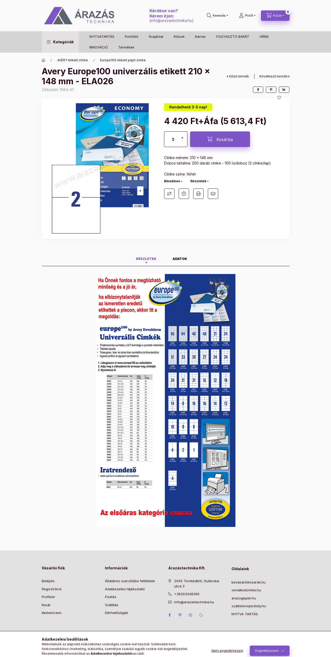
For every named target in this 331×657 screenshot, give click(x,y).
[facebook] (258, 90)
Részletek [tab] (146, 259)
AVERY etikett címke (72, 60)
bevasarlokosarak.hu (249, 582)
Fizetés (110, 597)
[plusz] (182, 135)
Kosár (46, 605)
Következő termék (273, 76)
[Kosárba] (220, 139)
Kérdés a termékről (184, 193)
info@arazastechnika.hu (171, 20)
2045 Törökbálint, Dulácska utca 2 (196, 583)
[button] (60, 42)
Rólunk (179, 36)
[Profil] (247, 15)
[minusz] (182, 143)
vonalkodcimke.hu (246, 590)
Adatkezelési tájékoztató (125, 589)
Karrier (200, 36)
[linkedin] (284, 90)
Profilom (48, 597)
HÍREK (264, 36)
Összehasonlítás (169, 193)
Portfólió (131, 36)
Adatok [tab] (180, 259)
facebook (170, 615)
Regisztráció (52, 589)
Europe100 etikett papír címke (123, 60)
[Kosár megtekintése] (275, 15)
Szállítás (111, 605)
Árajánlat (156, 36)
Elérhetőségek (116, 613)
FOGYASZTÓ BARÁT (232, 36)
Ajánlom (213, 193)
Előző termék (239, 76)
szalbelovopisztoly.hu (249, 606)
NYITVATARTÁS (101, 36)
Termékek (126, 47)
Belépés (48, 581)
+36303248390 (186, 594)
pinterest (180, 615)
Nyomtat (198, 193)
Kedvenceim (51, 613)
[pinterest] (271, 90)
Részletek (198, 181)
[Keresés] (217, 15)
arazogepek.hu (244, 598)
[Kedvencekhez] (279, 97)
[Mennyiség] (173, 139)
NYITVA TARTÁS (245, 614)
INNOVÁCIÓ (98, 47)
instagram (190, 615)
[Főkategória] (43, 60)
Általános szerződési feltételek (130, 581)
